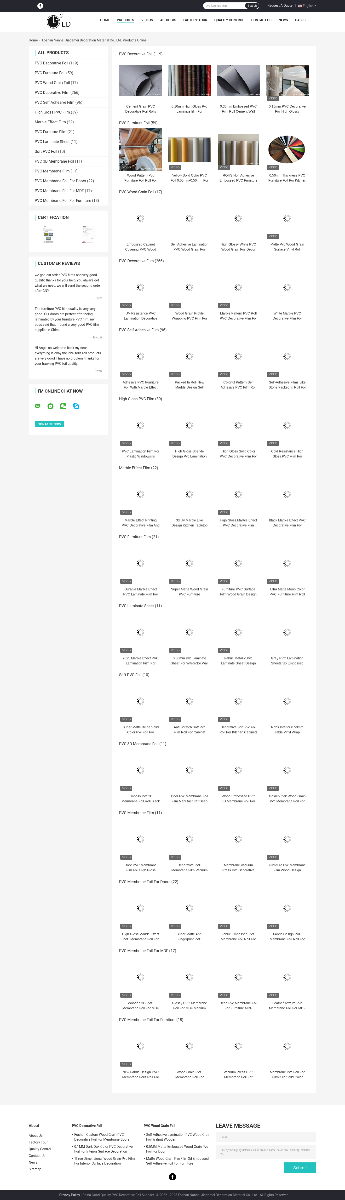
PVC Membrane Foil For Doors (60, 181)
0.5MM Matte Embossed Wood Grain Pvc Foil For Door (177, 1149)
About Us (168, 20)
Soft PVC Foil (46, 151)
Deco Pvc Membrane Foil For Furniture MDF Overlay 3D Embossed (238, 1008)
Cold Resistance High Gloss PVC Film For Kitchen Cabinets (287, 456)
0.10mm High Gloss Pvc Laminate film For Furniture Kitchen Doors (189, 111)
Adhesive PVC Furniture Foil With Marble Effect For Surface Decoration (141, 387)
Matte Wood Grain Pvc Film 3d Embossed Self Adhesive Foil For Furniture (177, 1161)
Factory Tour (195, 20)
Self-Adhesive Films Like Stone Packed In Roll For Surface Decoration (287, 387)
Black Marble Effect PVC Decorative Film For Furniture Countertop (287, 525)
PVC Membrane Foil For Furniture (63, 200)
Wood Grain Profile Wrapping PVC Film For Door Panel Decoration (189, 318)
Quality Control (229, 20)
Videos (147, 20)
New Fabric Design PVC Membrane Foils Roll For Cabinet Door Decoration (140, 1077)
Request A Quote (279, 5)
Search (252, 5)
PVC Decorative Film (52, 92)
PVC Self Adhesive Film (55, 102)
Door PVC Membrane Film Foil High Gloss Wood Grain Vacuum (141, 870)
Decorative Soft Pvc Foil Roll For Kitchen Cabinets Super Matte (238, 732)
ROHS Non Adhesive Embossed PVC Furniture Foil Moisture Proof (238, 180)
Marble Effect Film (50, 122)
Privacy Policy (69, 1195)
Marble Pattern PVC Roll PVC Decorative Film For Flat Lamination (238, 318)
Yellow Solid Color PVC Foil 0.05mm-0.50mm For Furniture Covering (189, 180)
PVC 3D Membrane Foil (54, 161)
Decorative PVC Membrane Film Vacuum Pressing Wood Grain (189, 870)
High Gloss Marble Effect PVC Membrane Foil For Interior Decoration (140, 939)
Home (105, 20)
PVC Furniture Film (51, 132)
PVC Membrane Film (52, 171)
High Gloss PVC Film (52, 112)
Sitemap (35, 1169)
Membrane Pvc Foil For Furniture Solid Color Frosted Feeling (287, 1077)
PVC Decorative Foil (51, 63)
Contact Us (261, 20)
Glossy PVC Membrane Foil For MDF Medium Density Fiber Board (189, 1008)
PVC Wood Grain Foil (52, 82)
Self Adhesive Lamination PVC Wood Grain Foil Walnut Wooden (189, 249)
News (283, 20)
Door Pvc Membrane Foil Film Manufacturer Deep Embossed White (189, 801)
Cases (300, 20)
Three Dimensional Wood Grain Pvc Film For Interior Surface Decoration (104, 1161)
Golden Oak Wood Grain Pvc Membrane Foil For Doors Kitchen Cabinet (287, 801)
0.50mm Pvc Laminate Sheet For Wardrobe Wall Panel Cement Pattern (189, 663)
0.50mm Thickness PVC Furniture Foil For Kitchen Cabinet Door (287, 180)
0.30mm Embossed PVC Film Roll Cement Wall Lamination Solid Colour (238, 111)
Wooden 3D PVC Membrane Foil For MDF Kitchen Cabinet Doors (140, 1008)
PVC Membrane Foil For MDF (59, 191)
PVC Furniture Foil (50, 73)
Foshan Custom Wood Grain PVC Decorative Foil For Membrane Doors (101, 1137)
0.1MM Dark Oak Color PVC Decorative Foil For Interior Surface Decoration (103, 1149)
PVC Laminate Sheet (52, 141)
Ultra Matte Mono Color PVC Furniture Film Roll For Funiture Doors (287, 594)
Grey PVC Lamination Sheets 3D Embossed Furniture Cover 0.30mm (287, 663)
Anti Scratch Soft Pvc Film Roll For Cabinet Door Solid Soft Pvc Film (189, 732)
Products (125, 20)
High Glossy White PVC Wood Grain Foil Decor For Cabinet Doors (238, 249)
